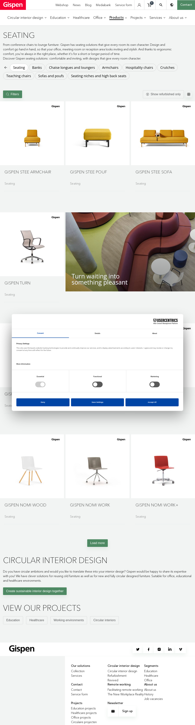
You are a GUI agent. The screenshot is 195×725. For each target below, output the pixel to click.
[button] (32, 133)
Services (76, 675)
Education (13, 620)
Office (148, 680)
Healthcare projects (84, 713)
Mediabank (103, 5)
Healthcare (36, 620)
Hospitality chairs (139, 67)
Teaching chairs (18, 76)
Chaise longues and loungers (72, 67)
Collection (78, 671)
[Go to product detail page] (32, 144)
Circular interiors (104, 620)
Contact (186, 4)
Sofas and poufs (51, 76)
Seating (19, 67)
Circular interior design (122, 671)
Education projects (83, 708)
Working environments (69, 620)
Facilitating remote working (125, 690)
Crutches (167, 67)
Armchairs (110, 67)
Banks (37, 67)
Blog (88, 5)
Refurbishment (117, 675)
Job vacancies (153, 699)
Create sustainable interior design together (35, 591)
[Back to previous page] (5, 67)
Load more (97, 543)
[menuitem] (26, 17)
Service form (123, 5)
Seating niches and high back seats (98, 76)
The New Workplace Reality (126, 694)
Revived (113, 680)
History (148, 694)
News (77, 5)
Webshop (61, 5)
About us (150, 690)
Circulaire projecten (84, 722)
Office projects (81, 717)
